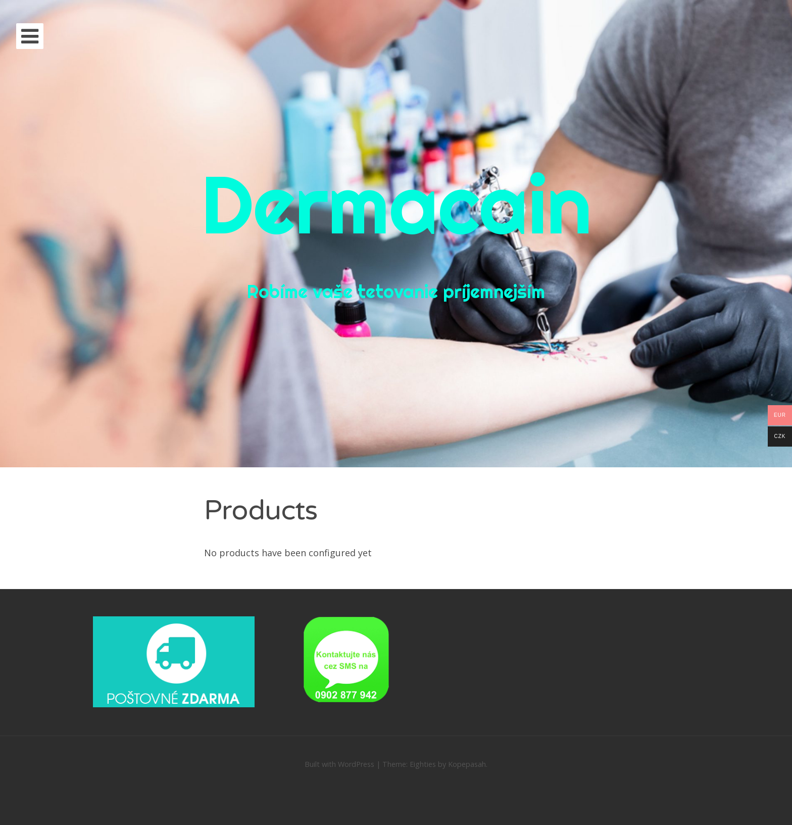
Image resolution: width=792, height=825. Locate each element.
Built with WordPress (339, 764)
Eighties (423, 764)
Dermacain (396, 204)
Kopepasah (467, 764)
